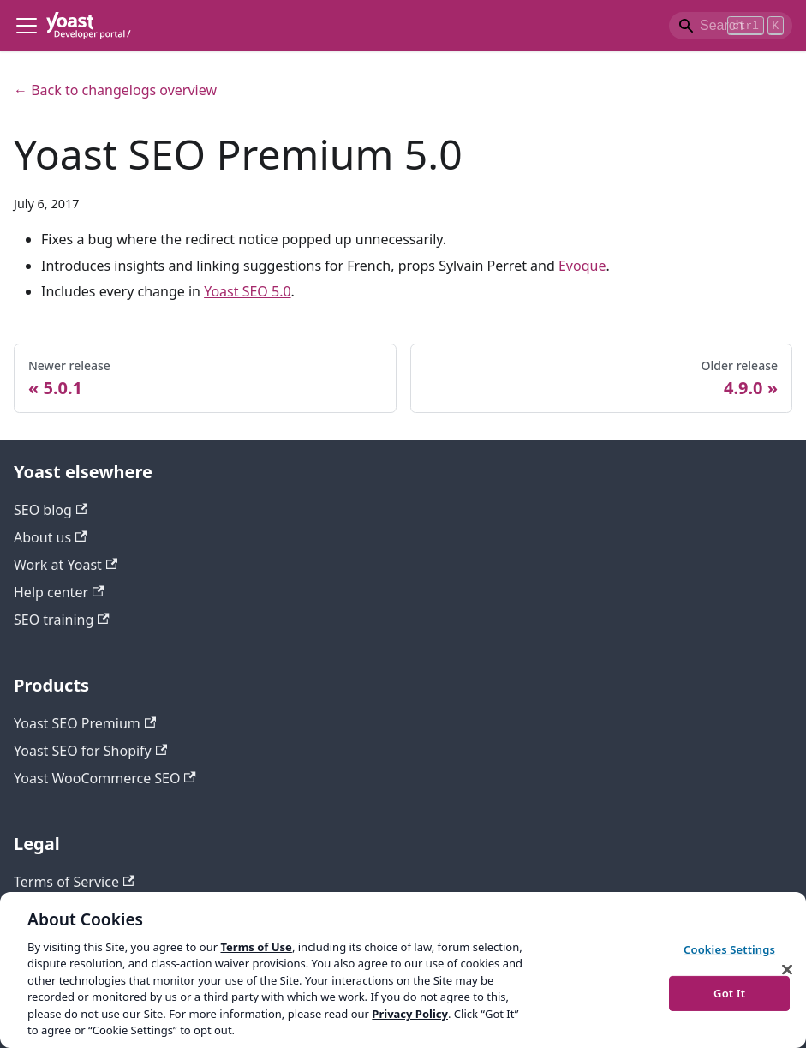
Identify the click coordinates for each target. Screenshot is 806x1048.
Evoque (582, 265)
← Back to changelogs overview (115, 90)
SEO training (62, 619)
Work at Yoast (65, 564)
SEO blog (50, 509)
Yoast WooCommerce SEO (105, 778)
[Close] (787, 969)
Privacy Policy (410, 1013)
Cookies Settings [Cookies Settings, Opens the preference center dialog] (729, 949)
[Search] (730, 25)
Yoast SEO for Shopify (90, 750)
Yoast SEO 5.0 (247, 291)
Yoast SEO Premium (85, 723)
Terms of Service (74, 881)
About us (50, 537)
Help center (59, 592)
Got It (729, 992)
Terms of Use (255, 947)
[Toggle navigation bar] (26, 26)
